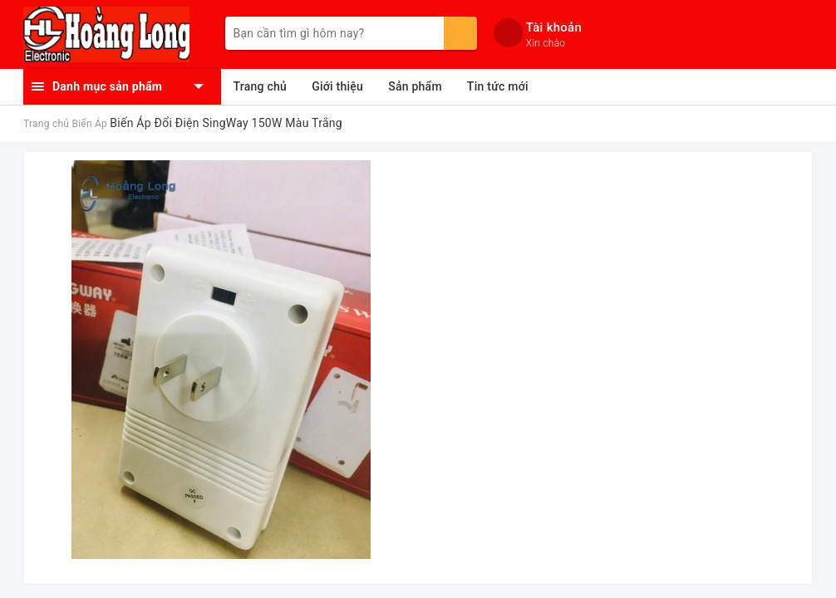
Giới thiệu (337, 86)
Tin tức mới (498, 86)
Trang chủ (261, 86)
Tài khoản (554, 27)
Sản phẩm (415, 86)
